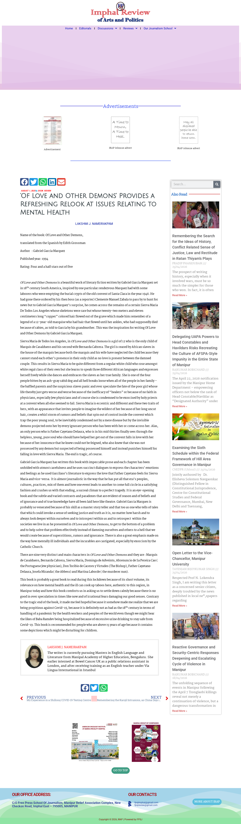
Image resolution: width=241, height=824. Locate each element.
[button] (24, 182)
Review (51, 191)
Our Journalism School (160, 28)
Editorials (85, 28)
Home (69, 28)
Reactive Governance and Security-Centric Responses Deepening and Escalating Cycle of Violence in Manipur (195, 658)
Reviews (130, 28)
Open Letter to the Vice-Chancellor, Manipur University (192, 558)
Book (44, 191)
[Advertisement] (120, 59)
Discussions (107, 28)
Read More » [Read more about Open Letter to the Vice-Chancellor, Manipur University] (179, 605)
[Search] (216, 184)
